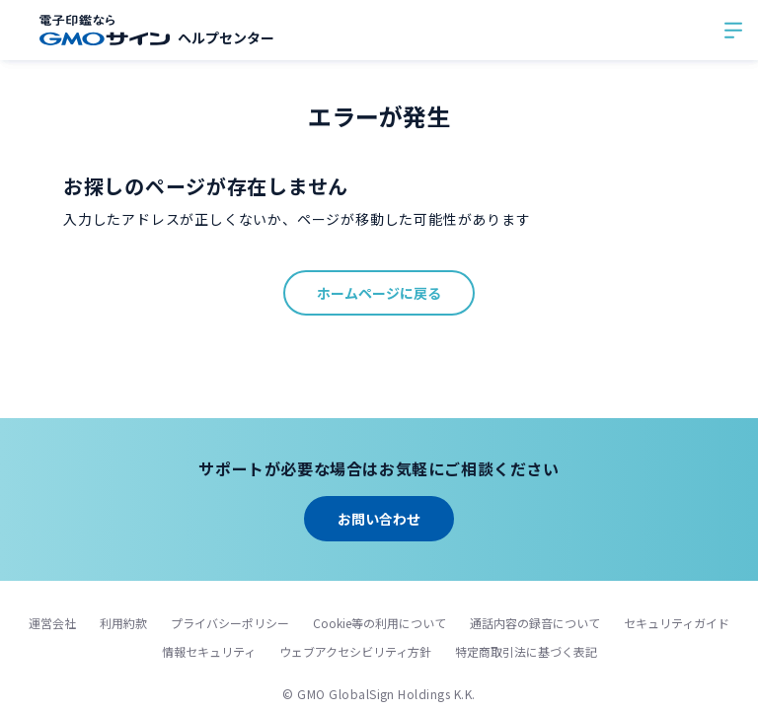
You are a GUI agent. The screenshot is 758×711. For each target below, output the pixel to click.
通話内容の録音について (535, 622)
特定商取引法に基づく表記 (526, 651)
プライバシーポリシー (230, 622)
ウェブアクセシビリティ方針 (355, 651)
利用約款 (123, 622)
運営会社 (52, 622)
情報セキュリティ (209, 651)
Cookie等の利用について (379, 622)
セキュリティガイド (676, 622)
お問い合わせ (379, 519)
